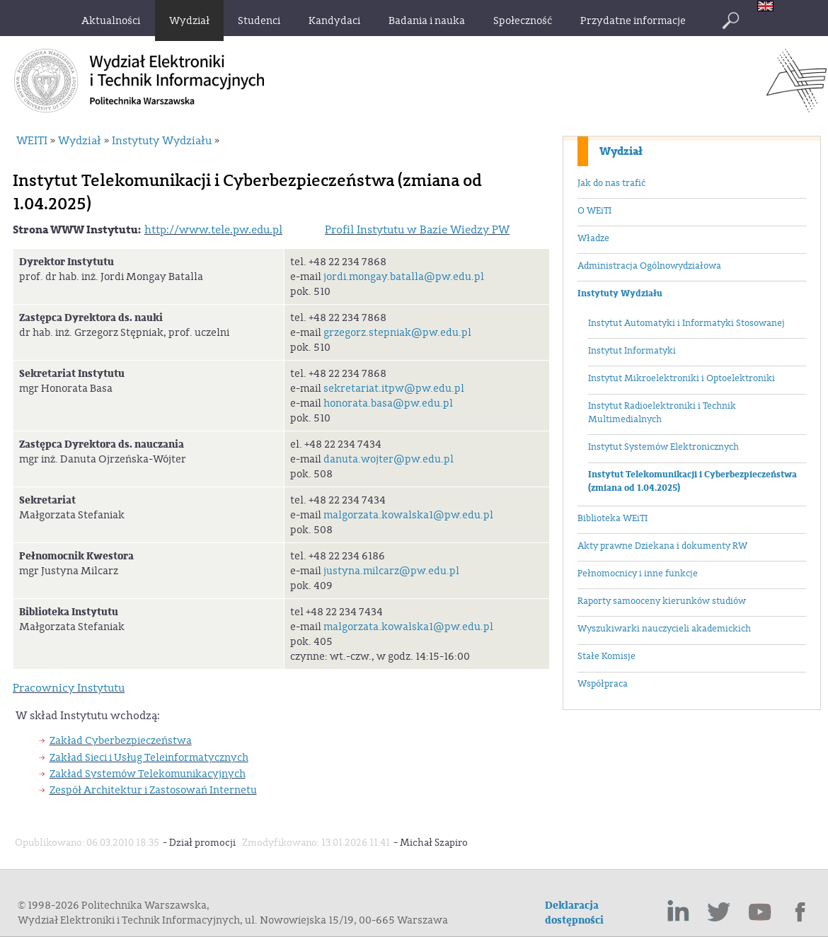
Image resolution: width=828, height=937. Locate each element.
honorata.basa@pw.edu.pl (388, 403)
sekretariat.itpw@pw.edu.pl (393, 388)
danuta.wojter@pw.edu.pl (388, 459)
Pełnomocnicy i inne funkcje (637, 573)
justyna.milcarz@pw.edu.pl (391, 571)
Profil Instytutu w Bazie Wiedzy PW (417, 230)
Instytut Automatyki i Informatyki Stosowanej (686, 323)
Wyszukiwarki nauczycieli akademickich (664, 628)
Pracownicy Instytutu (69, 688)
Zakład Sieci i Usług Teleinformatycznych (149, 757)
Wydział (621, 151)
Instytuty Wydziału (619, 293)
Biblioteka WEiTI (612, 518)
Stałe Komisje (606, 656)
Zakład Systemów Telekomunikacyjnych (148, 774)
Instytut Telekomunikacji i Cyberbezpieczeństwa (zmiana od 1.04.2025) (692, 481)
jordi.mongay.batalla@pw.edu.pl (403, 277)
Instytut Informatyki (632, 350)
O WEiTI (594, 210)
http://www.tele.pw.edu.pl (213, 230)
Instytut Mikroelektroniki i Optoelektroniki (681, 378)
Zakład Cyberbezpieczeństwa (121, 740)
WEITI (31, 141)
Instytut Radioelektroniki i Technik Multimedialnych (662, 412)
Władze (593, 238)
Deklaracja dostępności (574, 913)
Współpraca (602, 683)
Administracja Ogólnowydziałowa (649, 266)
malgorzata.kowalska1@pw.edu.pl (408, 515)
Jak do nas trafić (611, 183)
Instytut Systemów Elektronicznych (663, 447)
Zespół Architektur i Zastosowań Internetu (153, 790)
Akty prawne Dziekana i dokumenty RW (662, 546)
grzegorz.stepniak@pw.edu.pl (397, 332)
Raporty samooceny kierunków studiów (661, 601)
